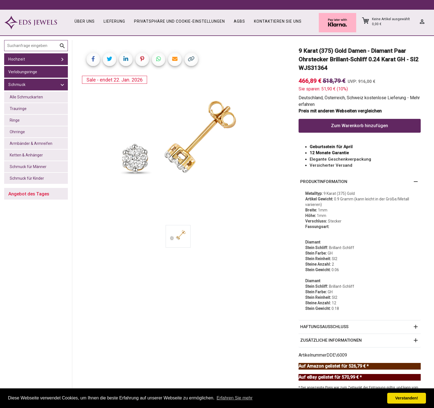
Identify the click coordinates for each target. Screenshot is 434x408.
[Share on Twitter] (109, 59)
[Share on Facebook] (93, 59)
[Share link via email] (175, 59)
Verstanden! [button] (406, 398)
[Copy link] (191, 59)
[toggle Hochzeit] (62, 59)
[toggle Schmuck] (62, 84)
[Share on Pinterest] (142, 59)
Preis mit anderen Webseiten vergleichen (340, 111)
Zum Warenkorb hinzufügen (359, 125)
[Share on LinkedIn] (126, 59)
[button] (360, 182)
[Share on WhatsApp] (158, 59)
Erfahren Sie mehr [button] (235, 398)
